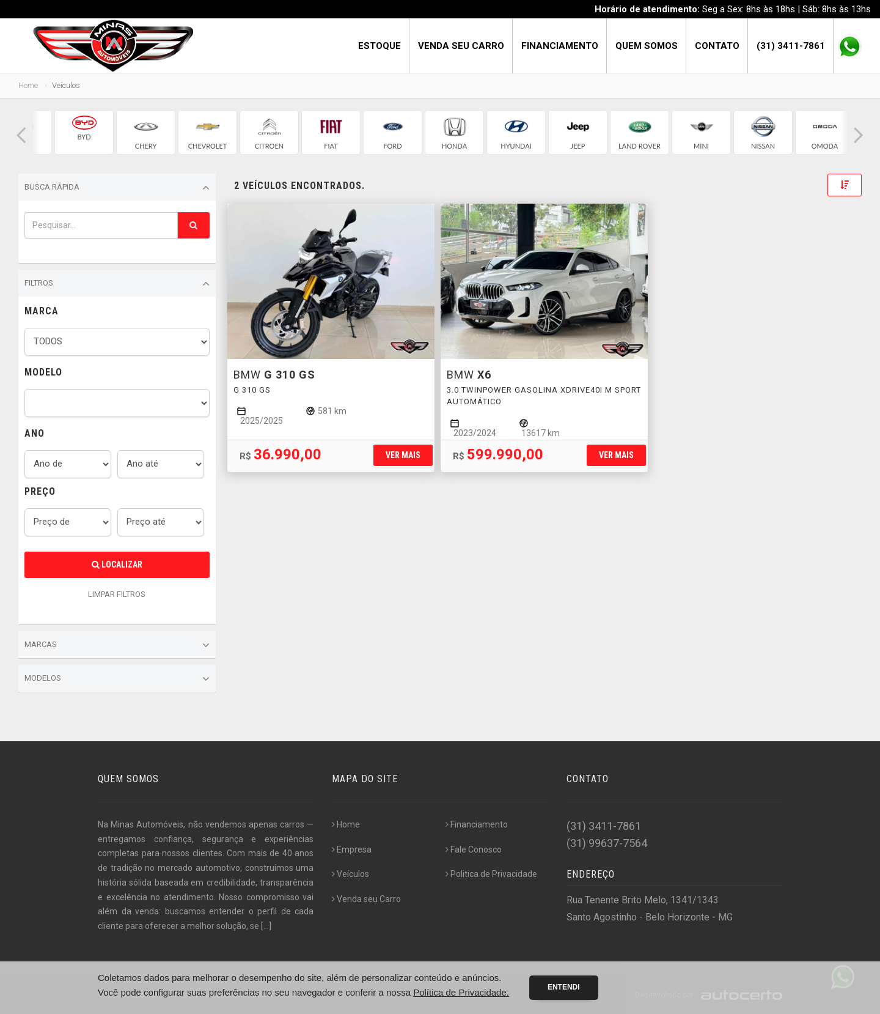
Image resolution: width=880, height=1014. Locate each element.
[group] (84, 132)
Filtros (117, 283)
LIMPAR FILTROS (116, 594)
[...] (266, 926)
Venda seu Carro (461, 45)
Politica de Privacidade (491, 874)
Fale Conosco (474, 849)
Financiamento (559, 45)
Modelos (117, 678)
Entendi (564, 987)
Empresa (352, 849)
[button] (21, 135)
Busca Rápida (117, 187)
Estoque (379, 45)
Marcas (117, 645)
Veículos (350, 874)
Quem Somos (646, 45)
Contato (717, 45)
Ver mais (403, 455)
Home (28, 85)
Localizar (117, 564)
